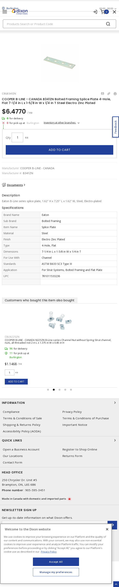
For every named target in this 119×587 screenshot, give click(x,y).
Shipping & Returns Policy (21, 425)
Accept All (56, 561)
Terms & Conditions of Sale (22, 418)
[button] (48, 390)
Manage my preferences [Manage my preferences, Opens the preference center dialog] (56, 572)
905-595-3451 (35, 490)
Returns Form (72, 456)
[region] (56, 554)
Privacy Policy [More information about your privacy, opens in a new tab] (49, 551)
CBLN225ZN (93, 336)
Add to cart (60, 150)
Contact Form (12, 462)
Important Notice (74, 425)
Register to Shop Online (79, 449)
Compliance (11, 412)
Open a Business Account (21, 449)
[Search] (59, 24)
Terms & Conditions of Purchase (85, 418)
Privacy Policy (72, 412)
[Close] (107, 529)
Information (59, 403)
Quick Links (59, 440)
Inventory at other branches (60, 122)
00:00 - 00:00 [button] (106, 8)
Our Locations (13, 456)
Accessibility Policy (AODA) (22, 431)
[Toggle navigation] (5, 11)
